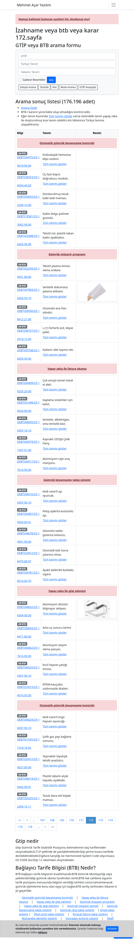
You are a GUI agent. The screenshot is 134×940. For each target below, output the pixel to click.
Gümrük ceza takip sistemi (77, 910)
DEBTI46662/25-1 (28, 648)
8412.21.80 (24, 319)
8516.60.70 (24, 581)
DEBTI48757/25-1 (28, 331)
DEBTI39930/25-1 (28, 311)
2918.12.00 (24, 339)
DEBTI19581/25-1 (28, 216)
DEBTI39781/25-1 (28, 572)
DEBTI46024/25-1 (28, 719)
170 (71, 820)
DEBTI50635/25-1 (28, 197)
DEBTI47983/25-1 (28, 290)
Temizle (44, 87)
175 (20, 827)
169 (61, 820)
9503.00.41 (24, 522)
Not (54, 87)
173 (100, 820)
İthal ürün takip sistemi (49, 914)
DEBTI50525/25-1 (28, 798)
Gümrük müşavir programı (67, 254)
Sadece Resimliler (34, 80)
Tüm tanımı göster (61, 116)
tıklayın (42, 932)
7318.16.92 (24, 748)
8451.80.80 (24, 277)
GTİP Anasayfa (88, 87)
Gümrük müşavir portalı (82, 906)
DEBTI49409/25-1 (28, 383)
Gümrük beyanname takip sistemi (66, 480)
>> (52, 827)
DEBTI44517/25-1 (28, 461)
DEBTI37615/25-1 (28, 687)
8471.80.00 (24, 636)
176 (30, 827)
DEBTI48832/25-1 (28, 607)
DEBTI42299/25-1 (28, 268)
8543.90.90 (24, 411)
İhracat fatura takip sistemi (90, 914)
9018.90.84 (24, 165)
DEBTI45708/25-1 (28, 350)
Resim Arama (68, 87)
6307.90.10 (24, 502)
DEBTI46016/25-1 (28, 494)
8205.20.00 (24, 391)
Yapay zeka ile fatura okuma (67, 369)
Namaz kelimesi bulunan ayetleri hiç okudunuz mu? (54, 19)
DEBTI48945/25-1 (28, 422)
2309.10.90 (24, 205)
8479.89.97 (24, 561)
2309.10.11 (24, 806)
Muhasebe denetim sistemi (39, 918)
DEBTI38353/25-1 (28, 177)
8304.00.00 (24, 615)
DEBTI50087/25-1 (28, 514)
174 (110, 820)
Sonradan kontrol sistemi (82, 918)
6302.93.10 (24, 298)
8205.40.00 (24, 358)
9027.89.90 (24, 767)
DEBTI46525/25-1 (28, 667)
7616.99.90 (24, 470)
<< (19, 820)
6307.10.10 (24, 430)
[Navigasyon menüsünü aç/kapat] (114, 4)
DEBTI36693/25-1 (28, 628)
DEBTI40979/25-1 (28, 442)
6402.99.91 (24, 787)
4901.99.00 (24, 542)
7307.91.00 (24, 450)
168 (52, 820)
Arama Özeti (29, 108)
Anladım (112, 928)
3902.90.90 (24, 224)
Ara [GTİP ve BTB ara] (51, 80)
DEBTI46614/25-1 (28, 778)
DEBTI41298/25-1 (28, 402)
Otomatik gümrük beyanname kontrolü (67, 143)
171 (81, 820)
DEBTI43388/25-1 (28, 236)
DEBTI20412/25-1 (28, 759)
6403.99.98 (24, 244)
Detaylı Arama (28, 87)
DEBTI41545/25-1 (28, 739)
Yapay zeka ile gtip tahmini (67, 591)
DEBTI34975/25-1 (28, 157)
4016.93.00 (24, 695)
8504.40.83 (24, 185)
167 (42, 820)
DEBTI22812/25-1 (28, 553)
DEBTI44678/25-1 (28, 533)
